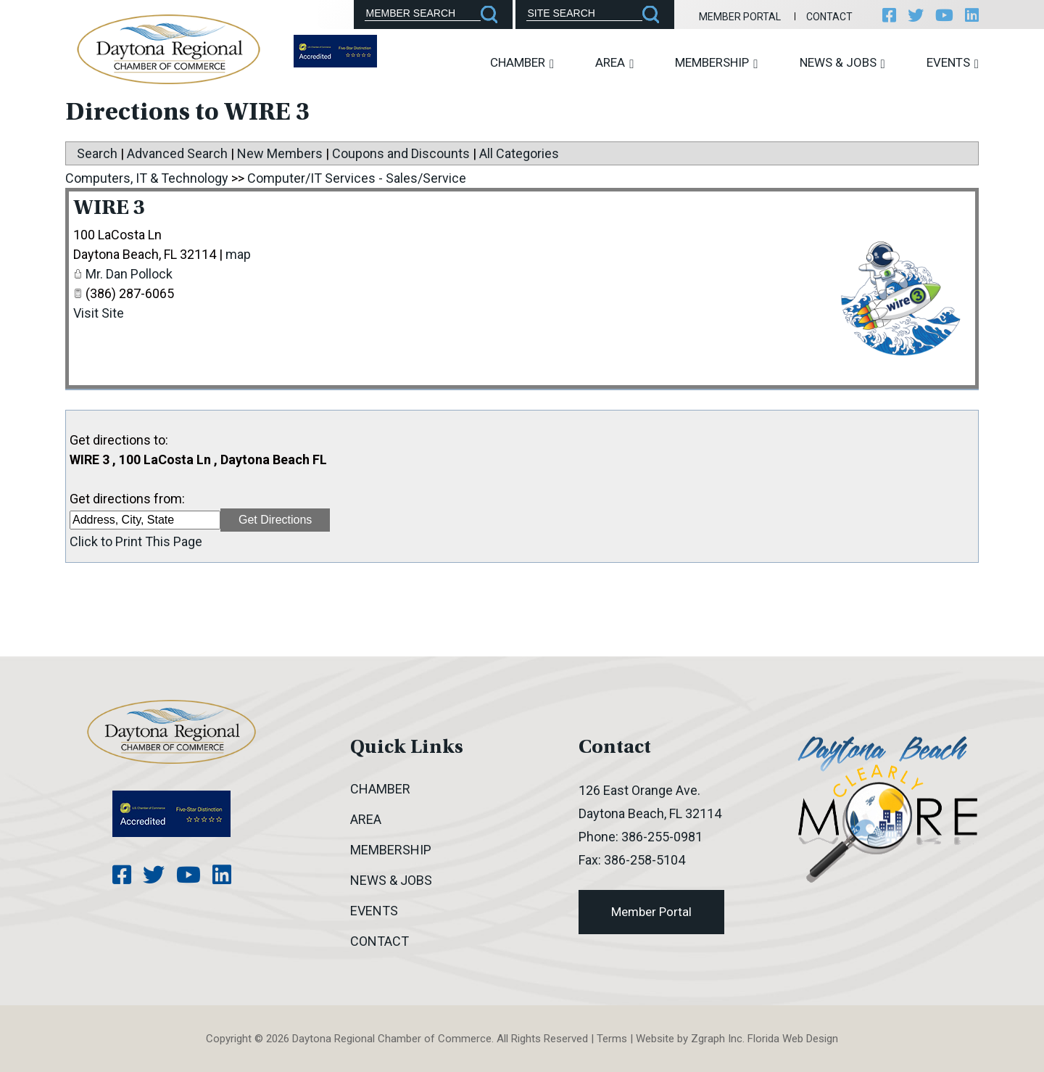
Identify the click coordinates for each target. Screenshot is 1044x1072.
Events (953, 62)
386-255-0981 (662, 836)
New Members (280, 153)
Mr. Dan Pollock (129, 273)
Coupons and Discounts (401, 153)
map (238, 254)
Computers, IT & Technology (146, 178)
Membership (716, 62)
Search (97, 153)
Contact (829, 16)
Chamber (522, 62)
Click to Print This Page (136, 541)
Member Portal (740, 16)
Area (614, 62)
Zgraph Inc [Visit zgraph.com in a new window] (716, 1038)
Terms (612, 1038)
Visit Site (98, 313)
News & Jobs (842, 62)
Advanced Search (177, 153)
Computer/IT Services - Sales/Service (356, 178)
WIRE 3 (109, 209)
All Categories (519, 153)
